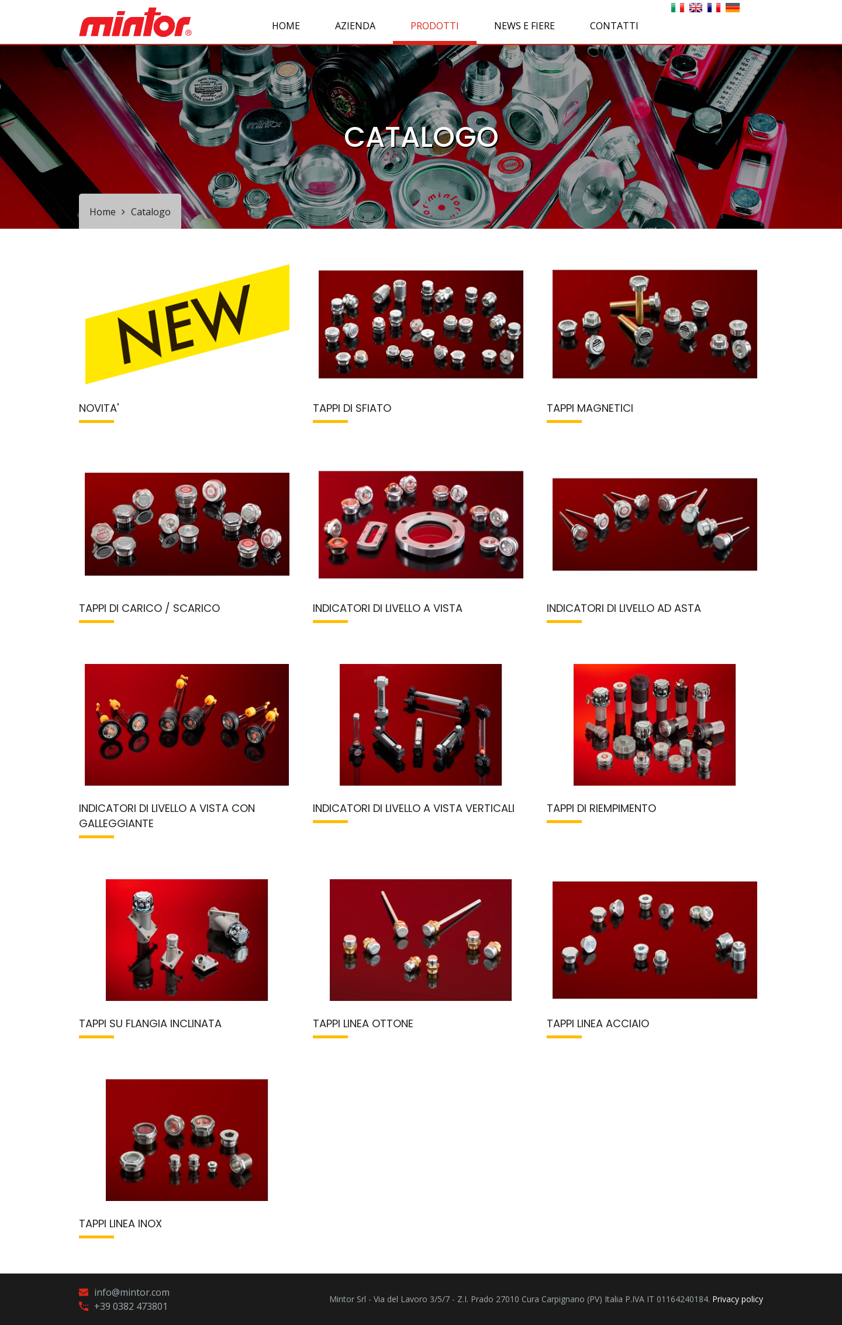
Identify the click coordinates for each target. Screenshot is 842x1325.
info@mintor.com (132, 1292)
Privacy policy (737, 1299)
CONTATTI (614, 25)
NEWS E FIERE (524, 25)
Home (286, 25)
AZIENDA (355, 25)
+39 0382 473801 (131, 1306)
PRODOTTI (434, 25)
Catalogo (151, 211)
